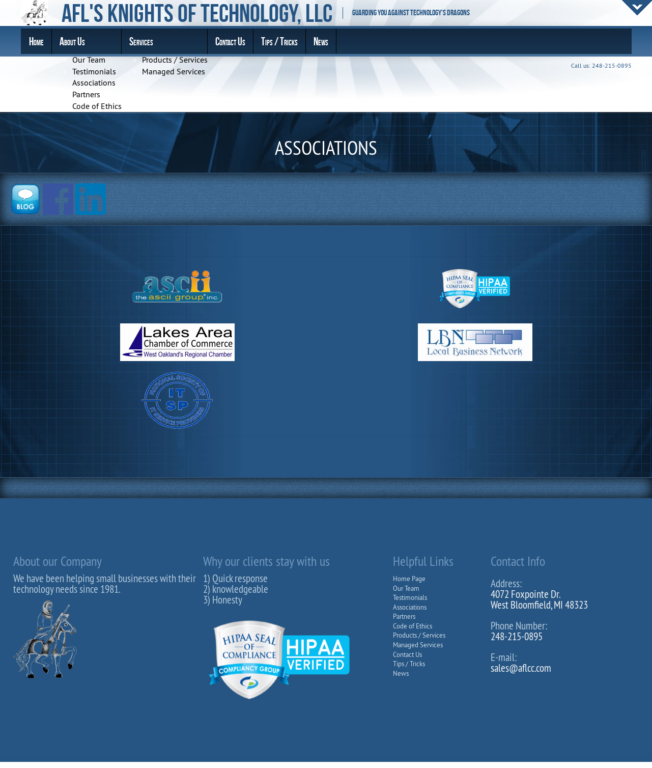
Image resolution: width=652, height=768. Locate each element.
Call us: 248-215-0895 (601, 65)
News (321, 41)
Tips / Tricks (279, 41)
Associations (94, 82)
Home (36, 41)
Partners (86, 94)
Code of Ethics (97, 106)
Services (141, 41)
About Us (72, 41)
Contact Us (230, 41)
